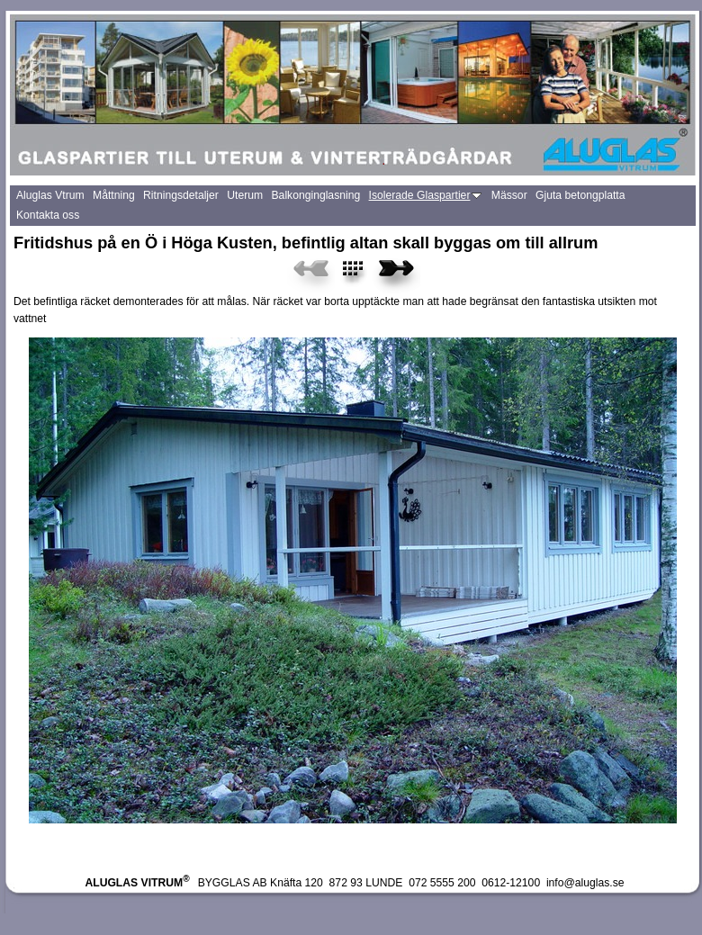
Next (396, 274)
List (363, 274)
